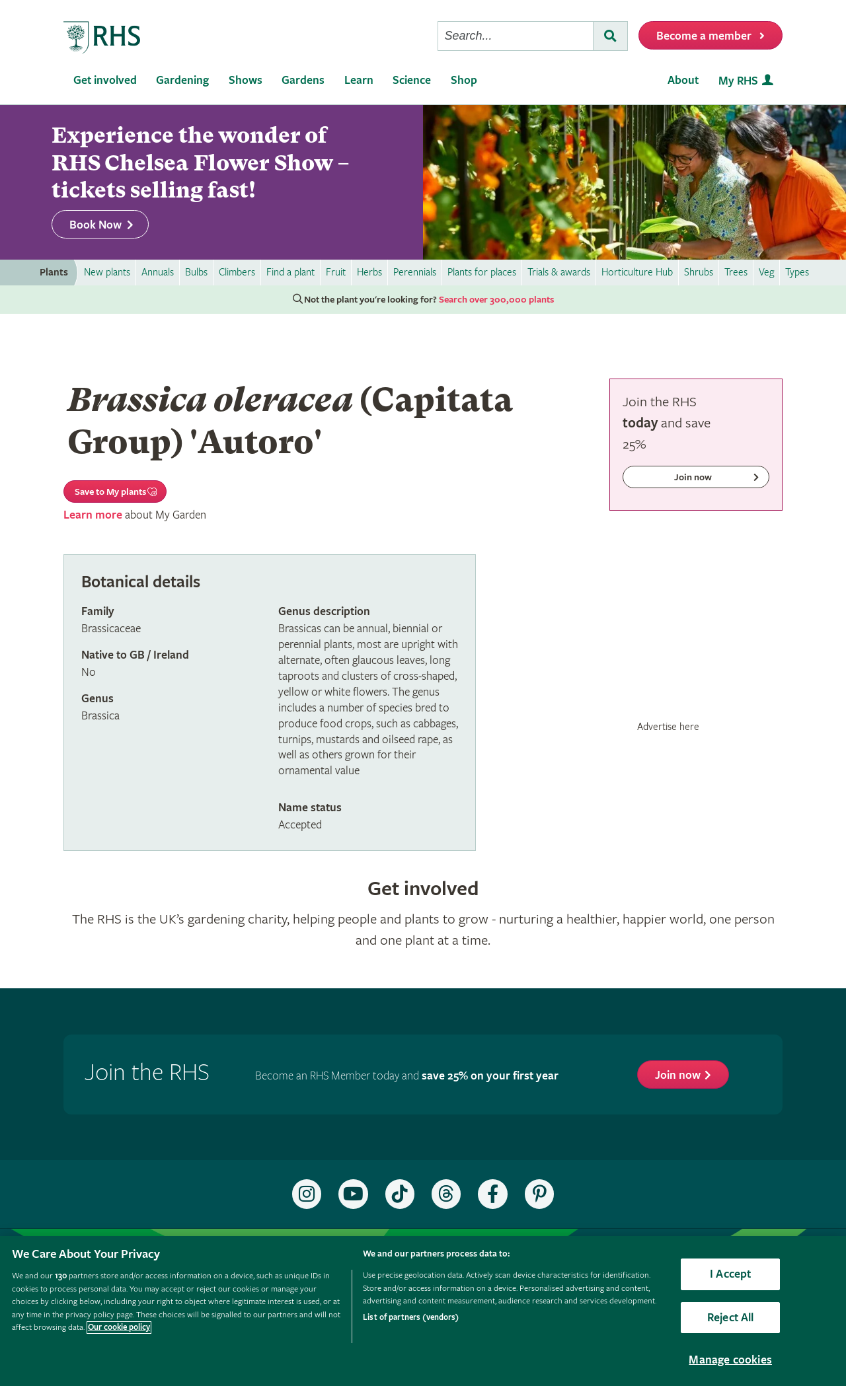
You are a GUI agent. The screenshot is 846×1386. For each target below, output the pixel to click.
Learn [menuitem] (358, 80)
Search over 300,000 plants (496, 300)
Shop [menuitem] (464, 80)
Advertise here (668, 727)
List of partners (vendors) (411, 1318)
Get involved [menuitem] (105, 80)
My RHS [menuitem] (738, 81)
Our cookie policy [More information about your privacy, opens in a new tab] (119, 1327)
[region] (423, 1311)
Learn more (92, 515)
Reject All (730, 1318)
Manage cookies (730, 1360)
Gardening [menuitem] (182, 80)
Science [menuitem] (412, 80)
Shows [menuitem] (245, 80)
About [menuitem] (683, 80)
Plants (54, 272)
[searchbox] (515, 36)
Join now (678, 1075)
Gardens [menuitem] (303, 80)
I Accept (730, 1274)
